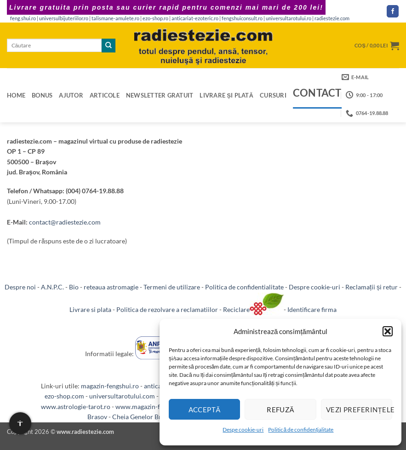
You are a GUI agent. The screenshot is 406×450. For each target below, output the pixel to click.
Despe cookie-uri (243, 429)
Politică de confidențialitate (300, 429)
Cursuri (273, 95)
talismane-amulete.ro (115, 18)
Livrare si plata (90, 309)
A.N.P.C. (52, 287)
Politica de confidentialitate (244, 287)
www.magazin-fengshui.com (155, 406)
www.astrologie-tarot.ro (75, 406)
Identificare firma (312, 309)
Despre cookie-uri (314, 287)
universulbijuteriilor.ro (63, 18)
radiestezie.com (332, 18)
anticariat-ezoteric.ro (195, 18)
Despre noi (20, 287)
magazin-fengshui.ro (110, 386)
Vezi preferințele (359, 409)
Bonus (42, 95)
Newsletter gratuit (160, 95)
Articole (105, 95)
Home (16, 95)
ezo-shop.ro (155, 18)
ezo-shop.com (64, 396)
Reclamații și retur (371, 287)
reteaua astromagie (111, 287)
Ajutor (71, 95)
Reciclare (253, 309)
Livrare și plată (226, 95)
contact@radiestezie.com (65, 222)
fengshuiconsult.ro (242, 18)
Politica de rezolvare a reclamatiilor (167, 309)
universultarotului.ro (288, 18)
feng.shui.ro (23, 18)
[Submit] (108, 45)
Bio (74, 287)
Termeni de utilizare (171, 287)
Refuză (280, 409)
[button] (387, 331)
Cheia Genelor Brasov (143, 417)
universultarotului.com (122, 396)
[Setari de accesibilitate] (20, 423)
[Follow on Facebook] (393, 11)
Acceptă (205, 409)
